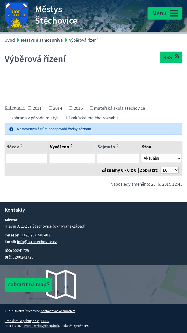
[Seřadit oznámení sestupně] (21, 146)
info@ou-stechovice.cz (37, 241)
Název (12, 147)
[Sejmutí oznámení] (118, 158)
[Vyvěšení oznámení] (72, 158)
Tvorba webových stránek (41, 326)
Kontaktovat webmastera (58, 311)
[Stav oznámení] (161, 158)
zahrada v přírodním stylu (35, 118)
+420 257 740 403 (35, 234)
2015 (78, 108)
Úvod (10, 40)
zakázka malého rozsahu (94, 118)
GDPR (45, 321)
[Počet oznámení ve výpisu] (169, 170)
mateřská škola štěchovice (119, 108)
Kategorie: (15, 107)
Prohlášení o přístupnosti (22, 321)
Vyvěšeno (59, 147)
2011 (37, 108)
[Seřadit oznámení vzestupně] (21, 144)
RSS (171, 57)
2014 (57, 108)
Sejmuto (106, 147)
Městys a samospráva (42, 40)
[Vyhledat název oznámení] (26, 158)
